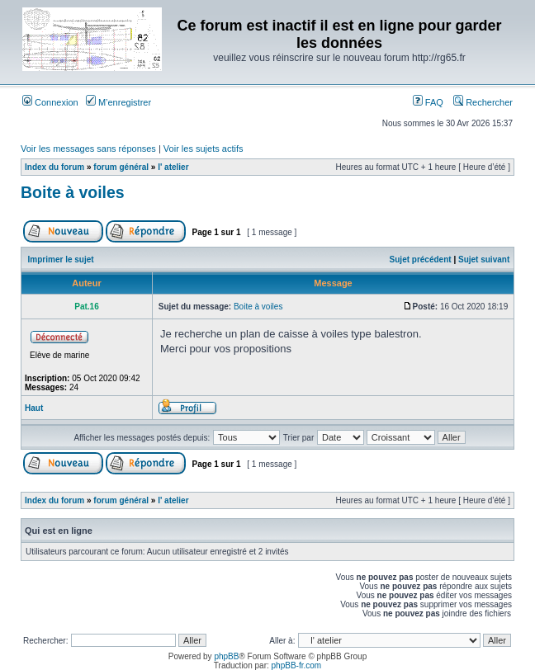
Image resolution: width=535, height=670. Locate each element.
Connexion (50, 102)
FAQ (428, 102)
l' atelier (173, 167)
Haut (34, 408)
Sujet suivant (483, 259)
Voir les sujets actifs (203, 148)
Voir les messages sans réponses (88, 148)
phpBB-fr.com (297, 665)
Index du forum (54, 167)
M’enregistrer (118, 102)
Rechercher (483, 102)
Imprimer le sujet (61, 259)
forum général (121, 167)
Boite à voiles (73, 192)
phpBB (226, 656)
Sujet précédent (421, 259)
